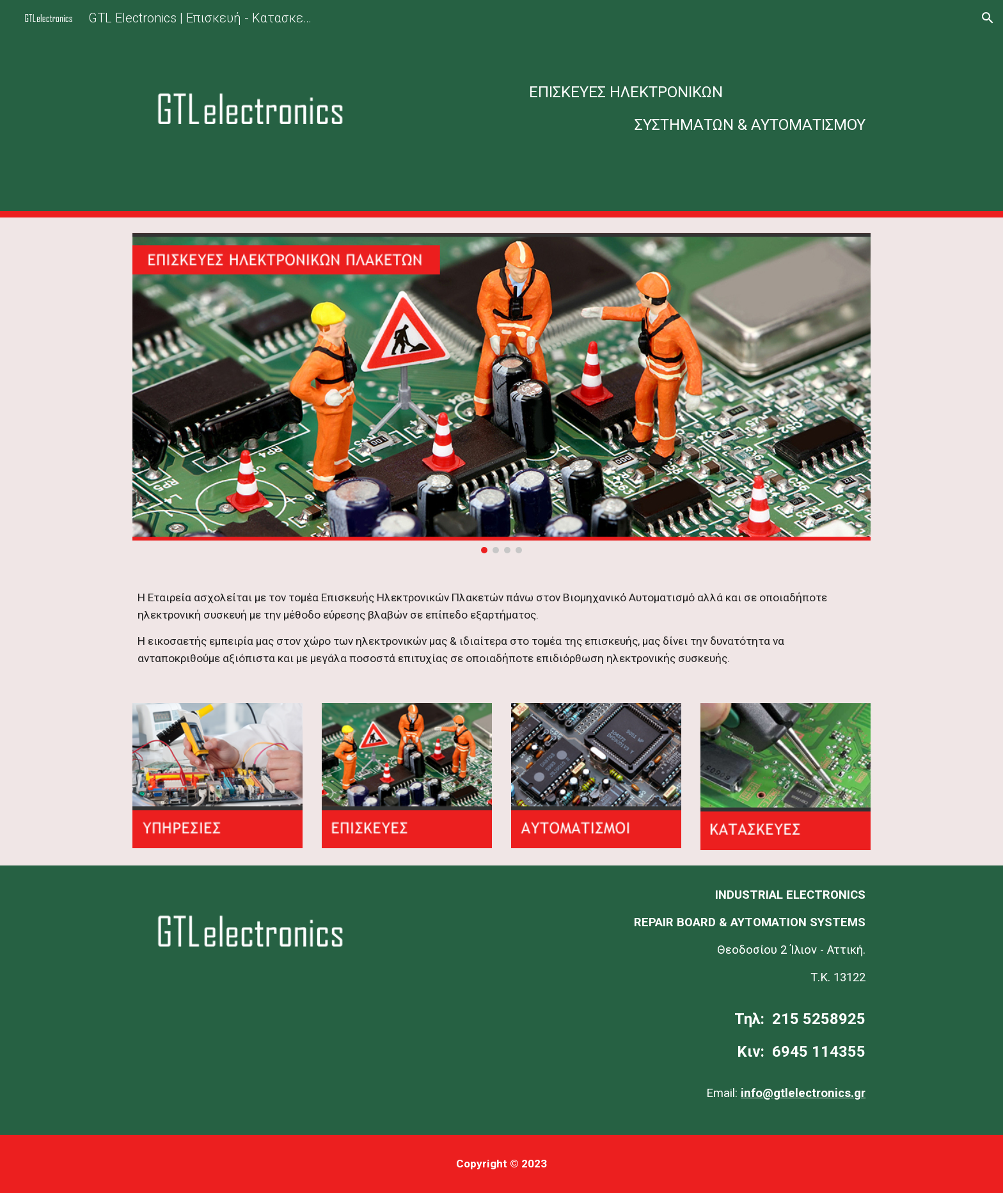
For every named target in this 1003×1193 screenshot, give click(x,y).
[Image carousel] (501, 393)
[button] (987, 18)
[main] (627, 108)
